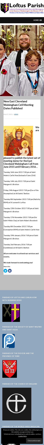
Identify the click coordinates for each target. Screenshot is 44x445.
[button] (37, 20)
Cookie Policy (22, 436)
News (16, 114)
